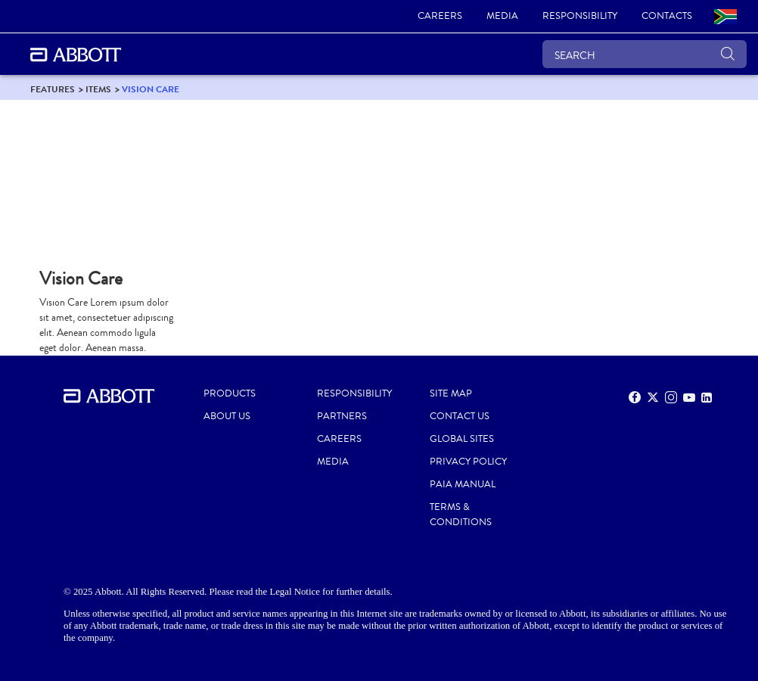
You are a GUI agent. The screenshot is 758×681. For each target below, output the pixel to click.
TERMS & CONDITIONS (461, 514)
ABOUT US (226, 416)
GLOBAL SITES (462, 439)
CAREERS (339, 439)
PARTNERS (342, 416)
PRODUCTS (229, 393)
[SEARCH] (644, 54)
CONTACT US (459, 416)
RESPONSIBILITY (354, 393)
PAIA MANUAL (462, 484)
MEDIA (333, 461)
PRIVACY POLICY (468, 461)
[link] (439, 17)
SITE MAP (451, 393)
